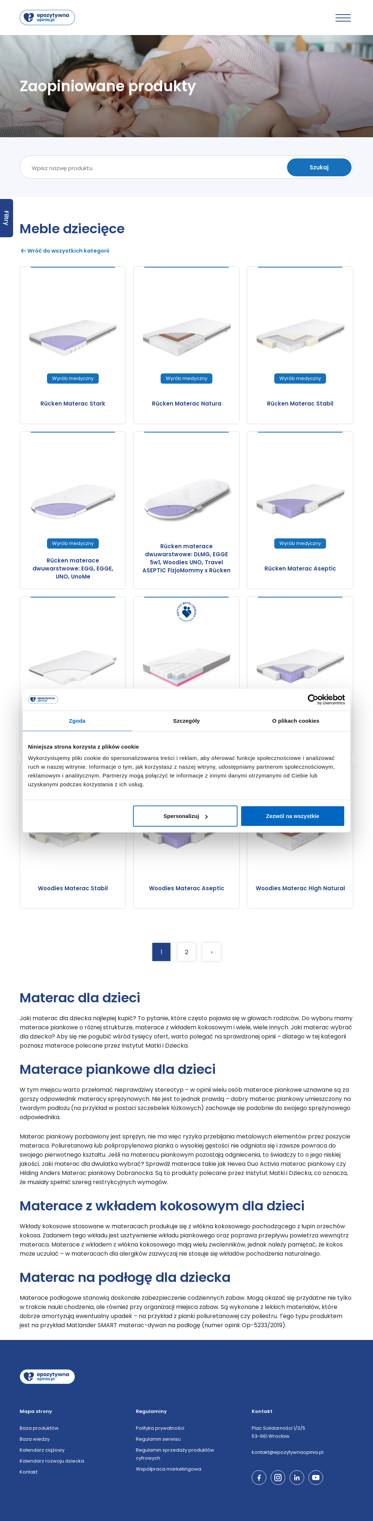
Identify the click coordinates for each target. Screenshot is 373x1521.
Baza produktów (39, 1427)
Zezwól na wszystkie (292, 816)
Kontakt (29, 1471)
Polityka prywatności (160, 1427)
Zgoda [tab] (77, 720)
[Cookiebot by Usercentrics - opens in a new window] (313, 699)
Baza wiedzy (35, 1438)
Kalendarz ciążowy (42, 1449)
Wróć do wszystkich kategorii (66, 250)
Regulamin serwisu (158, 1438)
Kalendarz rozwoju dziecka (52, 1460)
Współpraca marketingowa (168, 1468)
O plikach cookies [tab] (295, 720)
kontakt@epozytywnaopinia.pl (287, 1451)
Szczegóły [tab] (186, 720)
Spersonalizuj (186, 816)
